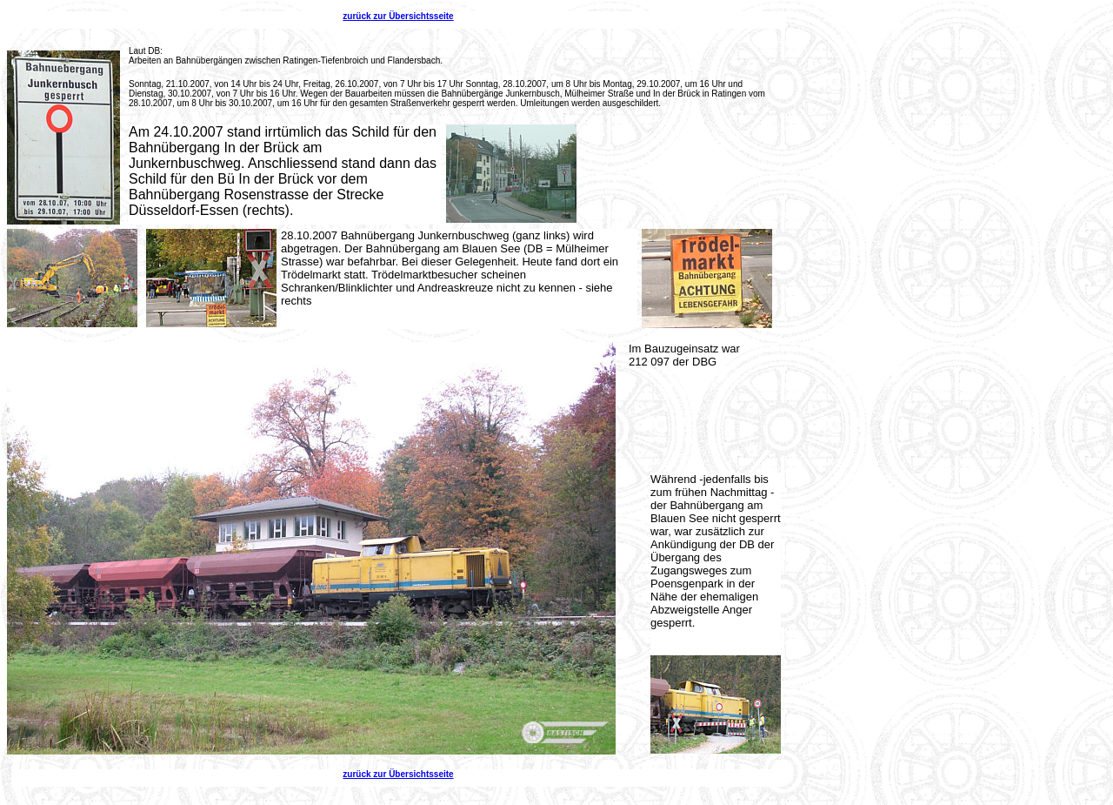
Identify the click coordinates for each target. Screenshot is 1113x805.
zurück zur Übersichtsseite (398, 16)
